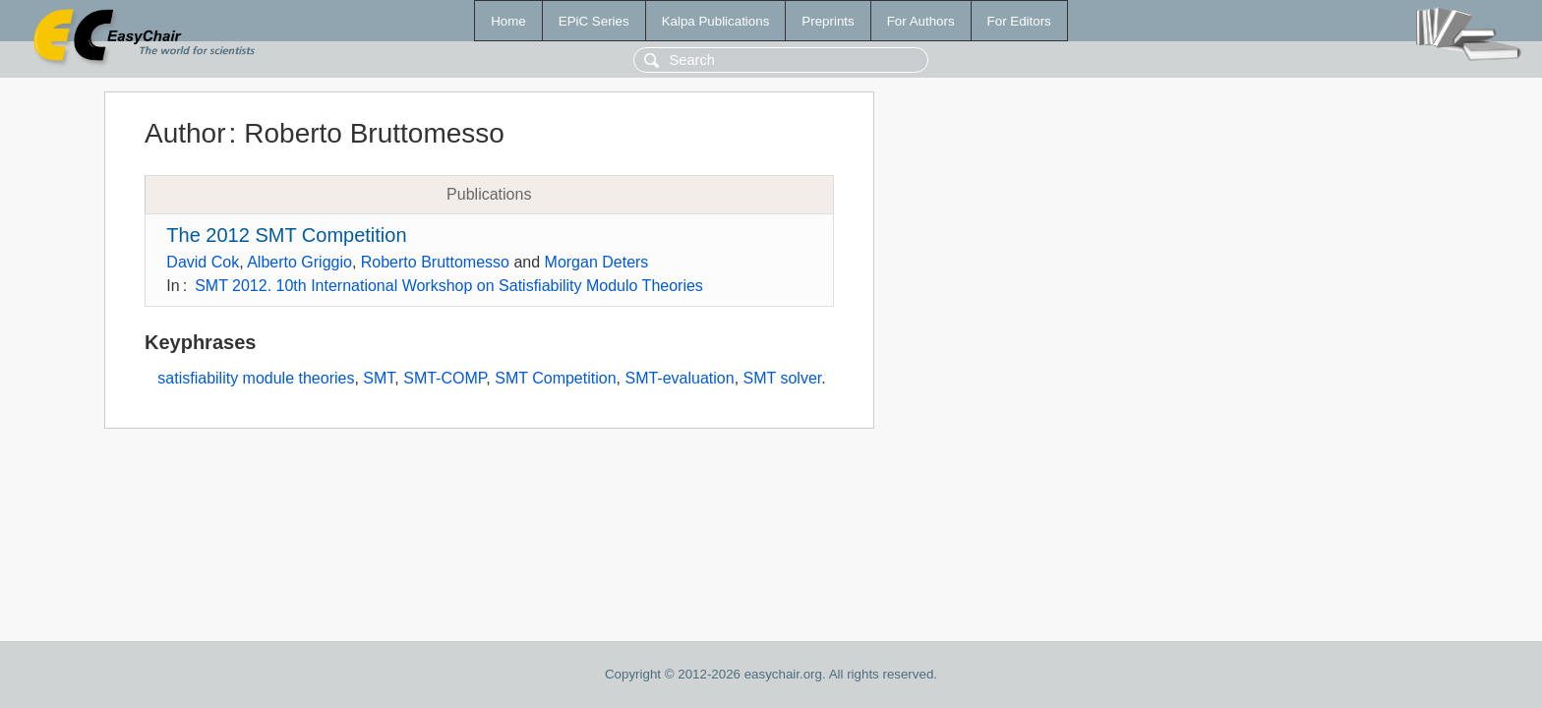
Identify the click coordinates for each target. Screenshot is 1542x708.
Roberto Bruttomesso (435, 262)
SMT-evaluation (679, 378)
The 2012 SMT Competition (286, 235)
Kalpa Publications (716, 21)
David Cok (202, 262)
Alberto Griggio (299, 262)
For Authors (921, 21)
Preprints (827, 21)
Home (508, 21)
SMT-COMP (444, 378)
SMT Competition (555, 378)
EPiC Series (594, 21)
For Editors (1019, 21)
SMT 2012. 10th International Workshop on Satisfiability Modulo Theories (449, 285)
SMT (378, 378)
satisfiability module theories (255, 378)
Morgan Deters (597, 262)
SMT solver (782, 378)
